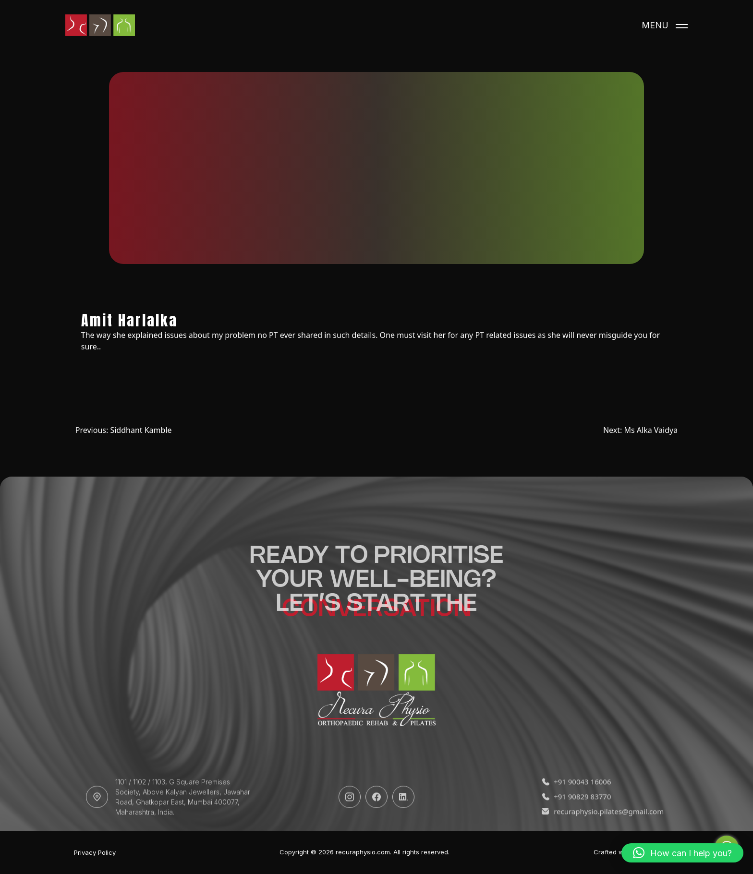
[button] (682, 852)
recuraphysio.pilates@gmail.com (603, 822)
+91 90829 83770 (576, 807)
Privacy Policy (95, 853)
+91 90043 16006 (576, 793)
